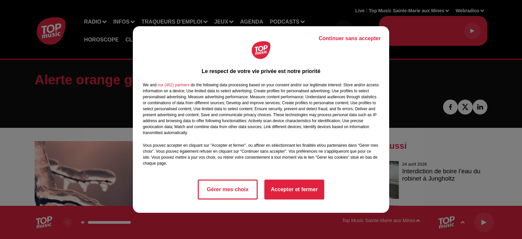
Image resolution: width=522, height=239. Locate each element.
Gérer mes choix (227, 189)
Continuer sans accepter (350, 38)
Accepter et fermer (294, 189)
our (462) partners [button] (173, 85)
